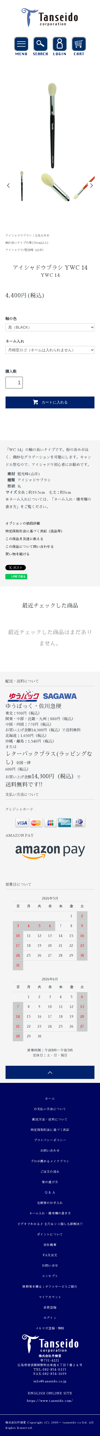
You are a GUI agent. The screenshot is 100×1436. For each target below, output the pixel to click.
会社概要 (49, 1244)
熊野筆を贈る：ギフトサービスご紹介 (49, 1286)
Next (91, 185)
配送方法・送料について (50, 1119)
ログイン (49, 1318)
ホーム (50, 1098)
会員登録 (49, 1307)
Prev (8, 185)
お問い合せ (50, 1265)
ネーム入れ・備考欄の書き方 (50, 1213)
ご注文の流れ (50, 1171)
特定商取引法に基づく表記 (50, 1129)
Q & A (50, 1192)
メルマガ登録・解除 (50, 1328)
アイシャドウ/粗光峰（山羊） (25, 250)
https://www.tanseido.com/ (50, 1400)
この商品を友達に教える (24, 539)
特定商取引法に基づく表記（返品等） (34, 531)
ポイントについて (50, 1234)
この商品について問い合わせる (29, 546)
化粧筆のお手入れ (50, 1203)
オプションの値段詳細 (22, 523)
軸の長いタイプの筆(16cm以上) (27, 242)
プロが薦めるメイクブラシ (50, 1161)
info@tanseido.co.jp (50, 1381)
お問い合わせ (50, 1150)
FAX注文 (50, 1255)
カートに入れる (50, 402)
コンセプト (50, 1276)
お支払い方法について (50, 1109)
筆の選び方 (50, 1182)
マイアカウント (50, 1297)
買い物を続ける (17, 554)
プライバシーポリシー (50, 1140)
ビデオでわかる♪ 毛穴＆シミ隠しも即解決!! (50, 1224)
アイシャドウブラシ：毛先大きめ (27, 235)
